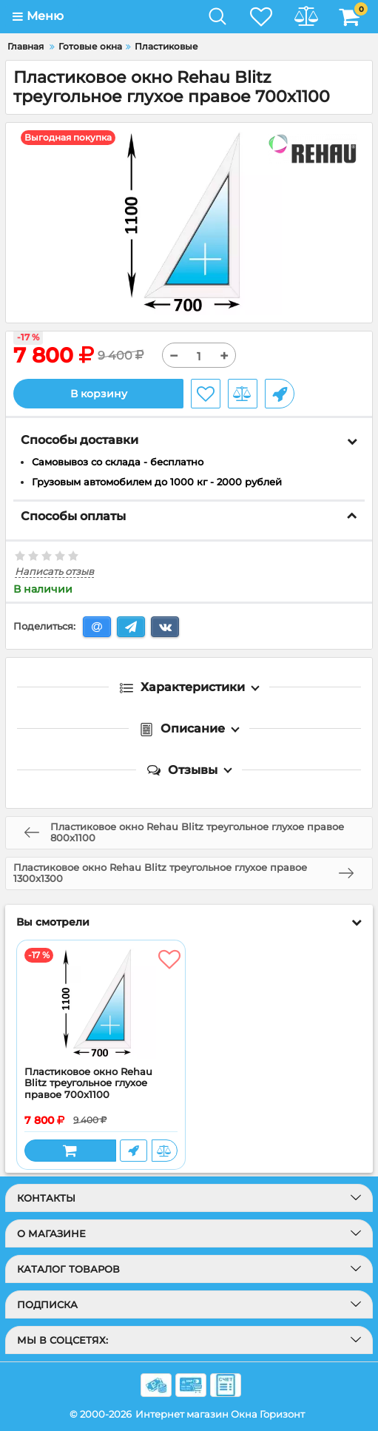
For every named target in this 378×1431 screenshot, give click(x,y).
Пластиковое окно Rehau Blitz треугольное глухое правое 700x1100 (88, 1083)
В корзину (98, 393)
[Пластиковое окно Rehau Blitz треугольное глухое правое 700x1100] (101, 1003)
